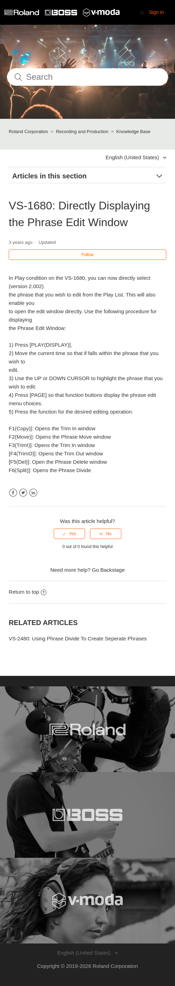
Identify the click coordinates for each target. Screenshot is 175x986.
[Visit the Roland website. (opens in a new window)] (87, 729)
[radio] (69, 534)
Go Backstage (108, 570)
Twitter (23, 492)
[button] (142, 12)
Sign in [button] (156, 12)
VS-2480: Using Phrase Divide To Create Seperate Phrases (78, 638)
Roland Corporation (28, 131)
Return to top (27, 592)
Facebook (13, 492)
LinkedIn (33, 492)
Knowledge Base (133, 131)
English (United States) (133, 157)
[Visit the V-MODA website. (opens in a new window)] (87, 900)
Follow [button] (88, 254)
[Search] (87, 77)
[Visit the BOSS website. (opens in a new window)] (87, 815)
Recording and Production (82, 131)
